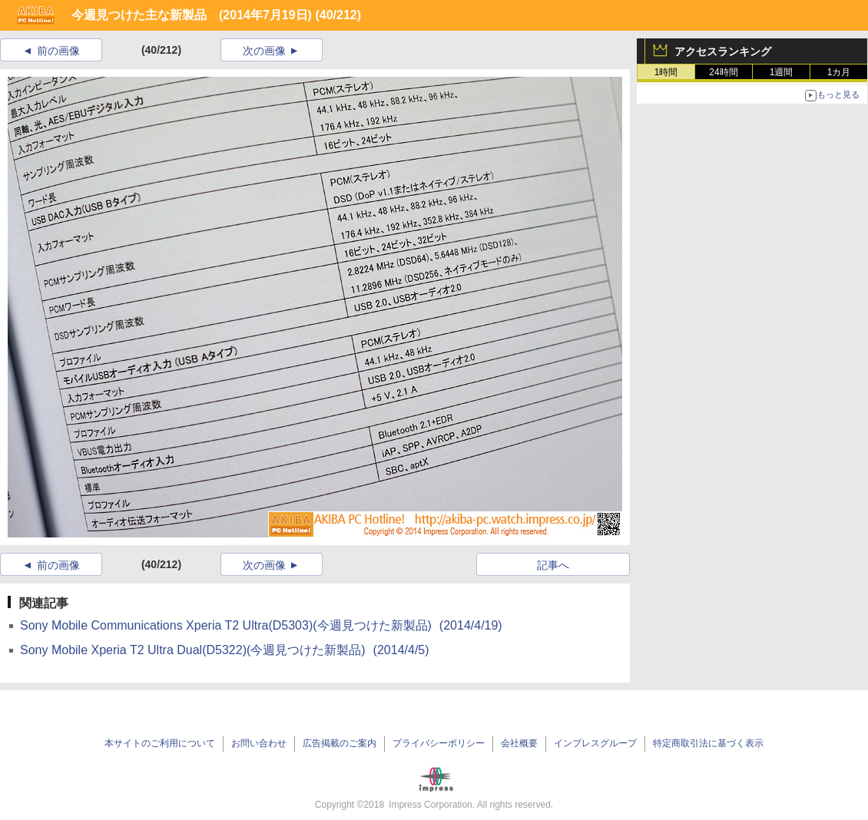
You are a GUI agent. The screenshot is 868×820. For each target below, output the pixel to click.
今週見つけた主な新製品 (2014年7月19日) (191, 14)
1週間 (781, 72)
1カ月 (839, 72)
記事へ (553, 565)
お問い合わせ (259, 743)
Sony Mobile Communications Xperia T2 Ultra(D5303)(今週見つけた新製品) (261, 625)
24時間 (723, 72)
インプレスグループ (595, 743)
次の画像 (264, 51)
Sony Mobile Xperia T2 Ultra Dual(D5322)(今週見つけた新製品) (224, 649)
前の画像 (58, 51)
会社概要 (519, 743)
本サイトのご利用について (159, 743)
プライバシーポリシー (439, 743)
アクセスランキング (722, 51)
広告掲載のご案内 (339, 743)
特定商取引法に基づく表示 (708, 743)
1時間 (666, 72)
